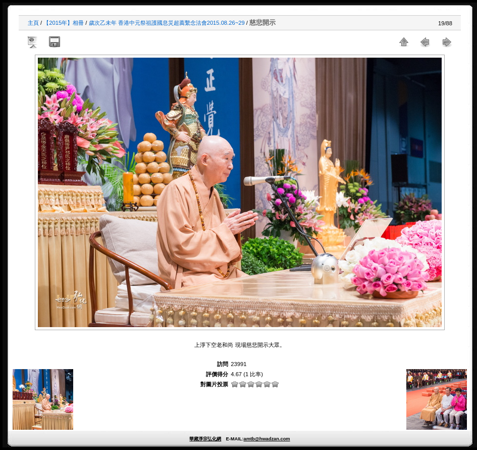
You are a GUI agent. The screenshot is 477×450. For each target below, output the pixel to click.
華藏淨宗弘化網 (205, 438)
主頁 (33, 23)
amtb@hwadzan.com (266, 438)
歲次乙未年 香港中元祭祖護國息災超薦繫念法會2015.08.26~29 (167, 23)
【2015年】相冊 (63, 23)
